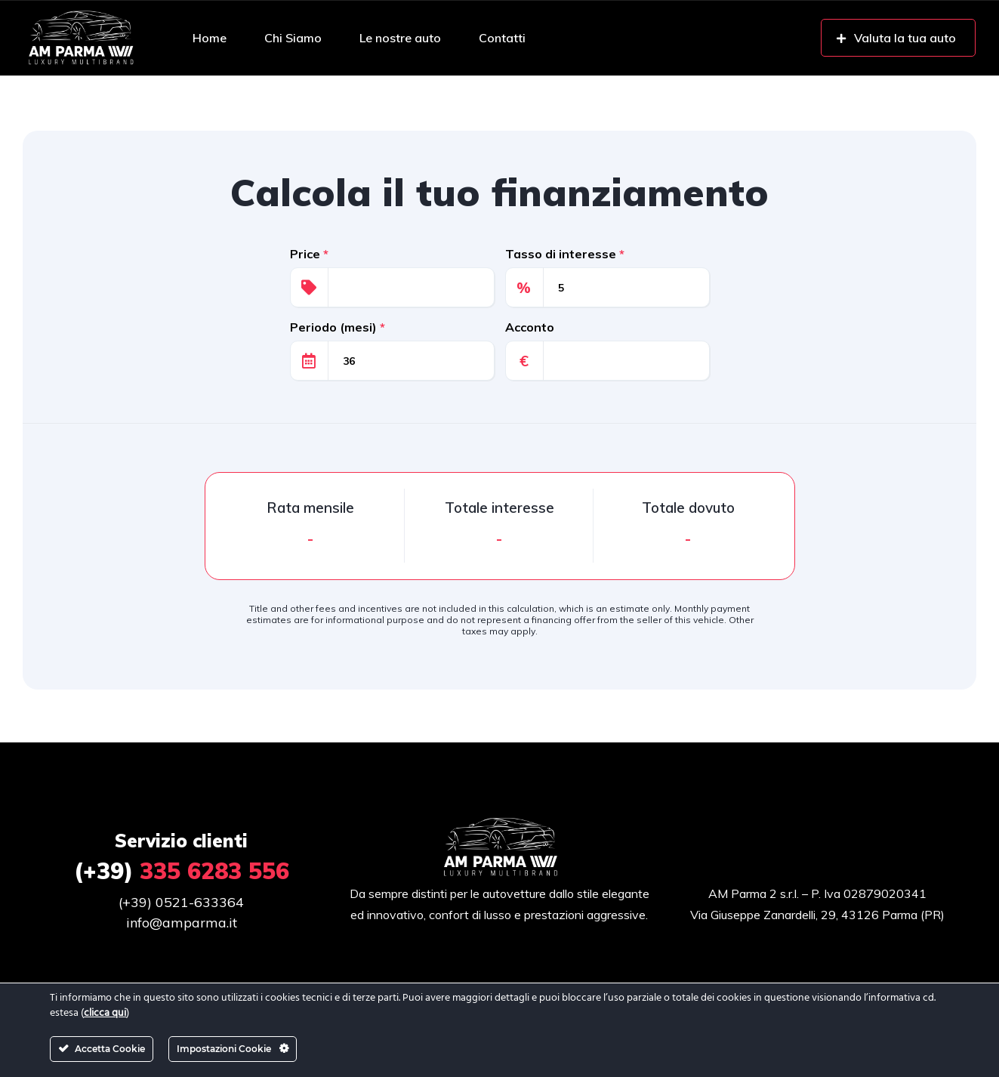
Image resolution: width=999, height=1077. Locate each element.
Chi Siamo (293, 37)
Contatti (502, 37)
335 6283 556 (181, 870)
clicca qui (105, 1013)
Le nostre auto (400, 37)
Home (210, 37)
